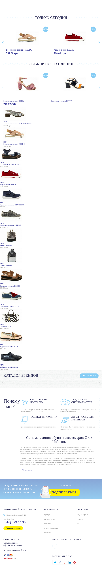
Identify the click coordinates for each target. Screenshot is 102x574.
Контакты (47, 533)
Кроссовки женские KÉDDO (51, 217)
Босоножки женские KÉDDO (19, 50)
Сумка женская (51, 318)
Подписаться (64, 492)
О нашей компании (51, 528)
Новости (80, 519)
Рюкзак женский (51, 237)
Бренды (47, 515)
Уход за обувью (82, 515)
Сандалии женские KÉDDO (51, 278)
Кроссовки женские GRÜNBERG (51, 197)
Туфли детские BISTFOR (51, 339)
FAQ (78, 524)
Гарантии (47, 524)
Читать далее (27, 470)
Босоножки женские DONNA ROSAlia (51, 116)
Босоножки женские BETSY (27, 86)
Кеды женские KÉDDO (64, 50)
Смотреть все (89, 376)
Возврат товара (49, 519)
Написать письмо (13, 528)
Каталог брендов (20, 375)
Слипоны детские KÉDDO (51, 298)
